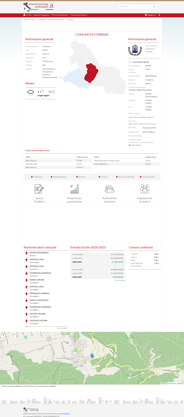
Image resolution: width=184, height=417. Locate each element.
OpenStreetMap (171, 366)
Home (25, 19)
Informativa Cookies (69, 401)
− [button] (3, 321)
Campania (42, 19)
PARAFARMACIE (60, 177)
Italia (33, 19)
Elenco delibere (149, 132)
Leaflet (163, 366)
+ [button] (3, 317)
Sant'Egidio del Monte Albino (137, 264)
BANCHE (82, 177)
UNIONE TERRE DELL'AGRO (140, 90)
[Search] (135, 6)
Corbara (70, 19)
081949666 (136, 145)
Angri (133, 260)
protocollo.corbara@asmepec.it (141, 117)
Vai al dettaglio (62, 311)
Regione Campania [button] (41, 15)
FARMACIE (37, 177)
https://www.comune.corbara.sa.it (142, 124)
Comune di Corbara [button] (79, 15)
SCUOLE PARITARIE (126, 177)
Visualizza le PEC (149, 128)
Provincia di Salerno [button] (60, 15)
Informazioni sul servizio (33, 401)
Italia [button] (29, 15)
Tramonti (134, 254)
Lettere (134, 257)
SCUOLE (103, 177)
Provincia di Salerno (56, 19)
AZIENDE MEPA (148, 177)
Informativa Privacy (52, 401)
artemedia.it (65, 396)
